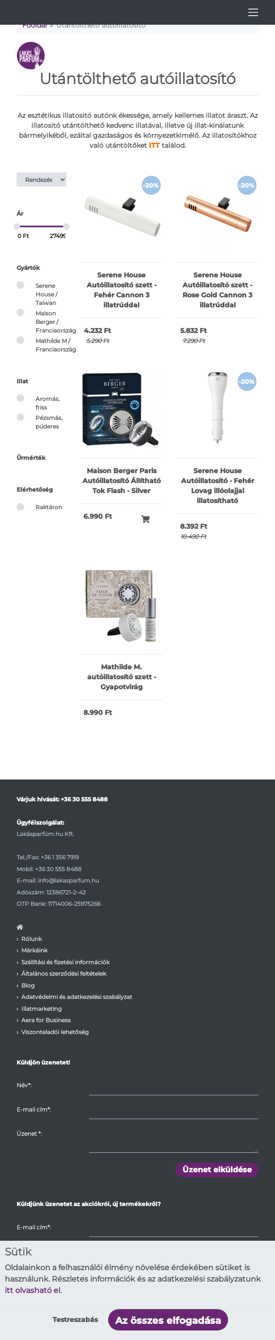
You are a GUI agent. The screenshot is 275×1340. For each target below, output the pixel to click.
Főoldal (34, 25)
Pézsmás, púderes (49, 422)
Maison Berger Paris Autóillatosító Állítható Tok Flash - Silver (121, 480)
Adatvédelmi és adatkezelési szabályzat (76, 996)
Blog (28, 985)
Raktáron (49, 507)
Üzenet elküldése (217, 1169)
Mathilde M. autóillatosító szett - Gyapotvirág (121, 677)
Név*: (24, 1085)
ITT (154, 145)
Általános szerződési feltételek (63, 973)
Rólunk (31, 938)
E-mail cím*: (34, 1109)
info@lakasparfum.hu (68, 880)
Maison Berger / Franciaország (56, 322)
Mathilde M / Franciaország (56, 345)
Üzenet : (29, 1133)
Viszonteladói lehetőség (55, 1032)
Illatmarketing (41, 1008)
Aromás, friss (48, 403)
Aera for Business (46, 1020)
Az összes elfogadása (168, 1320)
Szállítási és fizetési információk (65, 962)
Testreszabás (75, 1319)
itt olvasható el (32, 1290)
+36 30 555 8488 (84, 799)
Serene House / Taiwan (46, 294)
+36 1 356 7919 (60, 857)
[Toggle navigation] (253, 12)
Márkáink (34, 950)
